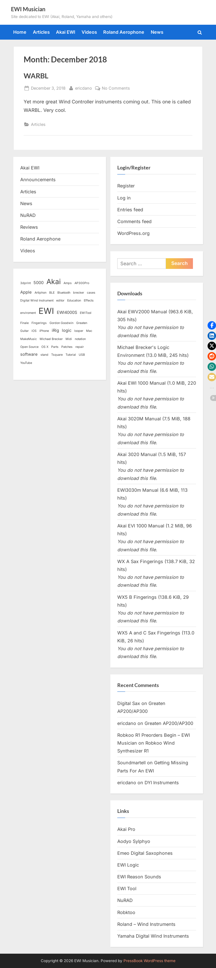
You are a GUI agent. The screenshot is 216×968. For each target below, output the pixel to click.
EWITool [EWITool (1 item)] (85, 313)
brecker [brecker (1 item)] (78, 292)
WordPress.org (133, 233)
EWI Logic (128, 865)
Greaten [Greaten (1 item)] (81, 323)
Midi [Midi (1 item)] (69, 339)
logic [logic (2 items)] (66, 330)
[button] (212, 325)
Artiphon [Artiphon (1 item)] (40, 292)
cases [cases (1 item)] (91, 292)
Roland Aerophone (123, 32)
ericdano (83, 87)
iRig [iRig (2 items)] (55, 330)
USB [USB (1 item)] (82, 355)
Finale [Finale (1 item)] (24, 323)
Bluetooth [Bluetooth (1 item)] (63, 292)
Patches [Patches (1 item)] (67, 347)
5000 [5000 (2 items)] (38, 282)
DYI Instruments (162, 782)
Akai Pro (126, 829)
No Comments (116, 88)
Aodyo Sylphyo (133, 841)
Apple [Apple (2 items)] (26, 292)
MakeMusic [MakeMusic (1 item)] (28, 339)
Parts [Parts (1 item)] (54, 347)
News (157, 32)
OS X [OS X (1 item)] (44, 347)
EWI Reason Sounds (139, 876)
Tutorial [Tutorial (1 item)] (71, 355)
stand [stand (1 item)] (44, 355)
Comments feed (134, 221)
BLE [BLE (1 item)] (52, 292)
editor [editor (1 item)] (60, 300)
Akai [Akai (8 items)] (53, 281)
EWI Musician (28, 9)
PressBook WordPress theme (149, 960)
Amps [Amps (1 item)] (68, 283)
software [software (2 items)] (29, 354)
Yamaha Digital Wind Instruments (153, 936)
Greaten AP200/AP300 (169, 723)
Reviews (29, 227)
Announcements (38, 179)
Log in (124, 198)
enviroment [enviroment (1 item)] (28, 313)
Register (126, 186)
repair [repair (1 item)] (79, 347)
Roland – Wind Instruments (146, 924)
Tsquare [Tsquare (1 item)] (57, 355)
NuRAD (28, 215)
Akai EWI (65, 32)
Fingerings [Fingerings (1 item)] (39, 323)
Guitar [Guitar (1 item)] (24, 331)
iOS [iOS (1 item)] (34, 331)
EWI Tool (126, 888)
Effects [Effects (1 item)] (89, 300)
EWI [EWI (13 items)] (46, 311)
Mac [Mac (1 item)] (89, 331)
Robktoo (126, 912)
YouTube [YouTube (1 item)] (26, 363)
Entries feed (130, 209)
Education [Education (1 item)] (74, 300)
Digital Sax (128, 703)
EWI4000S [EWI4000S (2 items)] (67, 312)
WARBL (36, 76)
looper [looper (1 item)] (78, 331)
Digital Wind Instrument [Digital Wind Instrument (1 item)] (36, 300)
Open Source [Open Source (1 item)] (29, 347)
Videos (89, 32)
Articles (41, 32)
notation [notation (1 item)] (80, 339)
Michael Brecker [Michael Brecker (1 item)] (51, 339)
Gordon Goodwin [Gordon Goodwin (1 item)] (61, 323)
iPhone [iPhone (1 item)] (44, 331)
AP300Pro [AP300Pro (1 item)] (82, 283)
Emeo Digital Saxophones (145, 853)
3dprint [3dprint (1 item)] (25, 283)
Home (19, 32)
